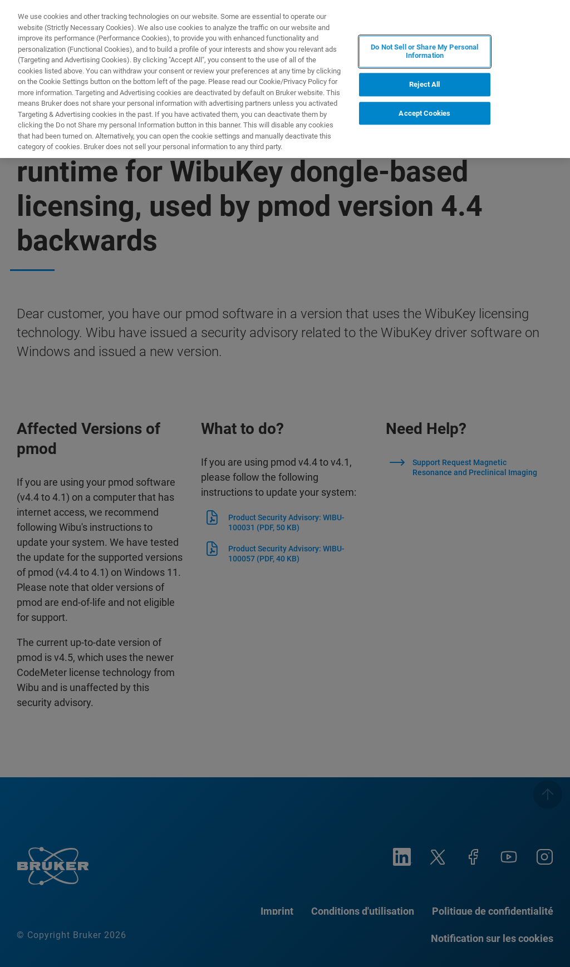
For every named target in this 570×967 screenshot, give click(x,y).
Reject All (424, 84)
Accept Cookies (424, 112)
